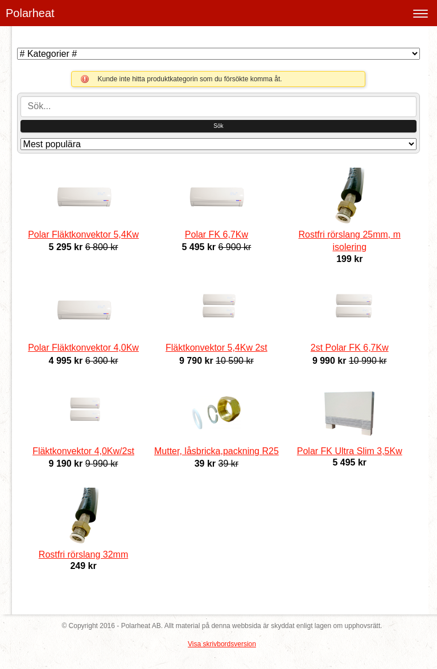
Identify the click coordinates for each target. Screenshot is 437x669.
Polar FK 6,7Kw (216, 234)
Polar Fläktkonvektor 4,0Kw (83, 347)
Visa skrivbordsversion (222, 644)
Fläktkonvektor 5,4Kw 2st (216, 347)
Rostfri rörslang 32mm (83, 554)
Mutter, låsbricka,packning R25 (216, 451)
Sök (218, 126)
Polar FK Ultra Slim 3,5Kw (349, 451)
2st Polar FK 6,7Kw (350, 347)
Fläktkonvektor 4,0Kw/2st (83, 451)
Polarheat (30, 13)
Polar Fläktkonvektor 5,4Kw (83, 234)
